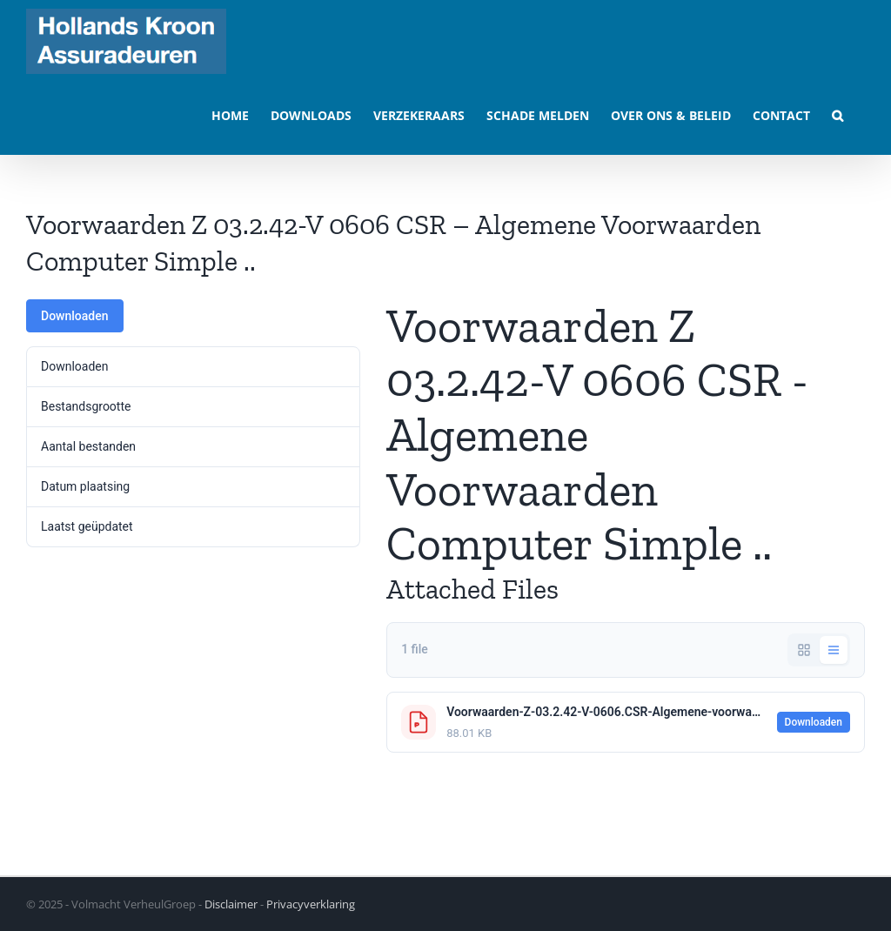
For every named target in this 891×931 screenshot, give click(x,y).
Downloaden (75, 316)
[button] (837, 114)
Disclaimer (231, 904)
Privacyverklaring (310, 904)
